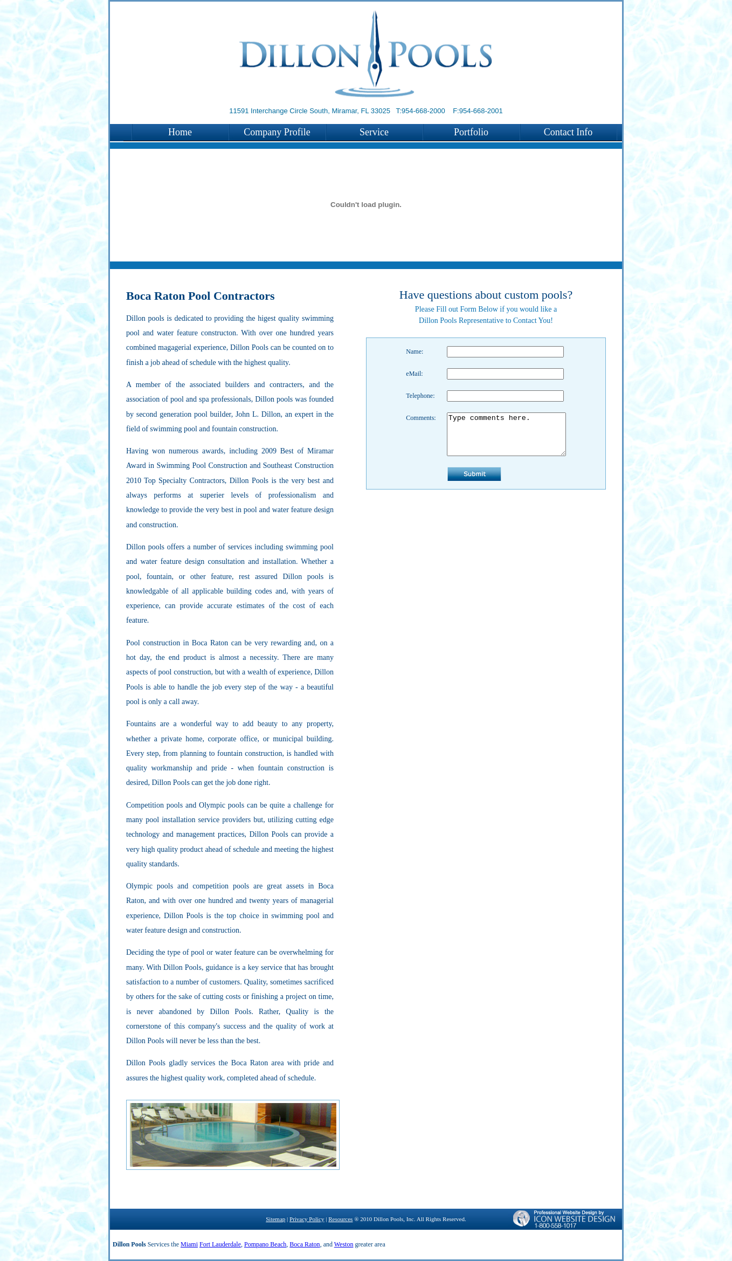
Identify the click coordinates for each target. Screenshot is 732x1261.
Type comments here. (506, 438)
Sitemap (275, 1219)
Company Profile (277, 132)
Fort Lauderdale (220, 1244)
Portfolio (471, 132)
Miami (189, 1244)
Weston (344, 1244)
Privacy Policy (306, 1219)
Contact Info (568, 132)
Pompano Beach (265, 1244)
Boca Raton (304, 1244)
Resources (340, 1219)
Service (374, 132)
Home (180, 132)
